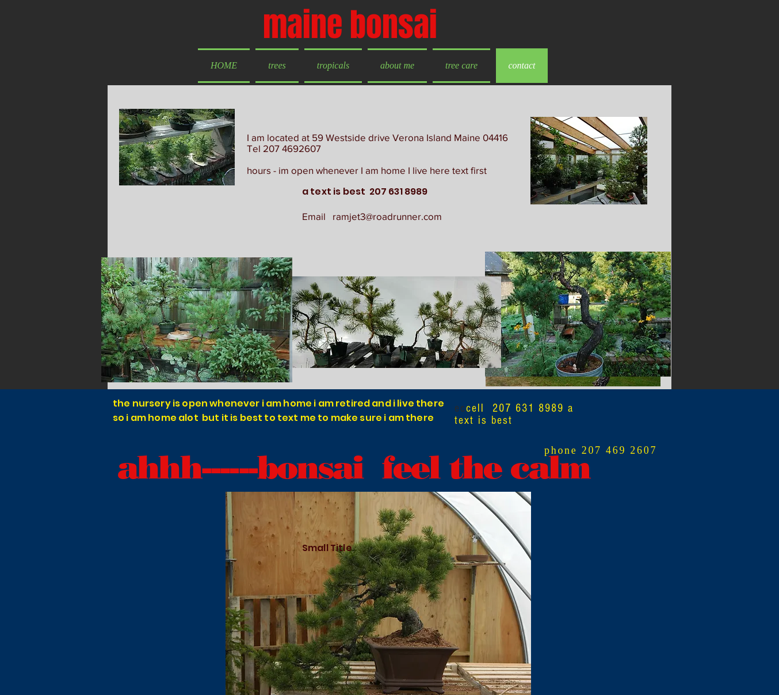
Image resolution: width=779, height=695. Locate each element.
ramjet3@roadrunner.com (387, 216)
